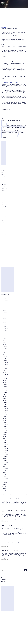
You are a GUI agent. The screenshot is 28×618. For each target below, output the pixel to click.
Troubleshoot (4, 132)
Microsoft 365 (4, 202)
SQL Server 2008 (4, 220)
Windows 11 (4, 135)
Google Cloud (23, 125)
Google (18, 125)
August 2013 (3, 432)
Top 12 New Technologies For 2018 (10, 61)
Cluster (20, 122)
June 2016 (3, 380)
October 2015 (3, 388)
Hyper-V (12, 127)
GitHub (15, 125)
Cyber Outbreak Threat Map (6, 255)
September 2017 (4, 366)
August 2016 (3, 378)
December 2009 (4, 468)
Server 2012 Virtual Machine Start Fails (9, 550)
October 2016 (3, 376)
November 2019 (4, 330)
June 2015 (3, 396)
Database (14, 123)
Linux (2, 198)
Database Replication (21, 123)
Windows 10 (21, 134)
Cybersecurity (9, 123)
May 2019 (3, 342)
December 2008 (4, 478)
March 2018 (3, 356)
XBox (2, 250)
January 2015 (3, 406)
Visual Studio (16, 132)
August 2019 (3, 336)
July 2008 (3, 484)
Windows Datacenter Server (12, 135)
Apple (2, 172)
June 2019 (3, 340)
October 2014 (3, 412)
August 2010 (3, 464)
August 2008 (3, 482)
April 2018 (3, 354)
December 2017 (4, 362)
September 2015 (4, 390)
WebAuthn (4, 134)
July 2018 (3, 352)
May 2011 (3, 458)
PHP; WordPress (5, 130)
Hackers (8, 127)
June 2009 (3, 470)
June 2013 (3, 436)
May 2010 (3, 466)
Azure (17, 120)
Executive (3, 190)
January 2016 (3, 386)
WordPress (4, 137)
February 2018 (4, 358)
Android (3, 120)
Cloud (2, 180)
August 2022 (3, 302)
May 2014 (3, 420)
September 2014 (4, 414)
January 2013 (3, 446)
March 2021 (3, 312)
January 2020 (3, 326)
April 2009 (3, 474)
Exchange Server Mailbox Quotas (8, 496)
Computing (3, 182)
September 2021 (4, 308)
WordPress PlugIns (4, 248)
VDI (2, 228)
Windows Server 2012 (5, 242)
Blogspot (6, 122)
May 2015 (3, 398)
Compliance (4, 123)
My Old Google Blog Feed (6, 494)
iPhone (23, 127)
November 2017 (4, 364)
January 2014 (3, 426)
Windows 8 (3, 238)
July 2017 (3, 370)
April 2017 (3, 372)
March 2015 (3, 402)
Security (2, 214)
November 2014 (4, 410)
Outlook (2, 210)
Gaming (2, 192)
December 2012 (4, 448)
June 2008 (3, 486)
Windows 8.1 (16, 134)
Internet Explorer (18, 127)
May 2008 (3, 488)
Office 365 (3, 208)
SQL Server (19, 130)
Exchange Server (10, 125)
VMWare (21, 132)
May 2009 (3, 472)
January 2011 (3, 460)
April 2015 (3, 400)
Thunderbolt (3, 222)
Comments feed (3, 579)
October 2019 (3, 332)
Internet (2, 196)
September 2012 (4, 454)
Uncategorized (4, 224)
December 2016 (4, 374)
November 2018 (4, 348)
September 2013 (4, 430)
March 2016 (3, 384)
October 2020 (3, 314)
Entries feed (3, 577)
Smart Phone (3, 218)
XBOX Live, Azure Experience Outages (9, 525)
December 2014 (4, 408)
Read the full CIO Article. (5, 109)
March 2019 (3, 346)
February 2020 (4, 324)
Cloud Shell (16, 122)
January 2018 (3, 360)
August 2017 (3, 368)
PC (2, 212)
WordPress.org (3, 581)
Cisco (2, 178)
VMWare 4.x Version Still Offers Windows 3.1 (10, 540)
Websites (8, 134)
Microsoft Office (4, 204)
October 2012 (3, 452)
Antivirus (13, 120)
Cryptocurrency (4, 184)
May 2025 (3, 296)
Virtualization (3, 230)
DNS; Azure (4, 125)
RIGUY (7, 3)
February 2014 (4, 424)
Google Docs (4, 127)
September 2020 (4, 316)
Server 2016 (3, 216)
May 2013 (3, 438)
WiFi (12, 134)
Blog (3, 122)
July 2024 (3, 298)
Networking (3, 206)
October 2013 (3, 428)
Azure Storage (21, 120)
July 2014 (3, 416)
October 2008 (3, 480)
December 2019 (4, 328)
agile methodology (17, 91)
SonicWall (14, 130)
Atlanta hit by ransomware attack (9, 28)
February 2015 (4, 404)
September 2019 (4, 334)
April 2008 (3, 490)
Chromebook (11, 122)
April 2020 (3, 322)
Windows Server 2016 (5, 244)
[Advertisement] (14, 16)
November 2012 (4, 450)
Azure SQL (3, 176)
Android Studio (8, 120)
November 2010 (4, 462)
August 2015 (3, 392)
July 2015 (3, 394)
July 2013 (3, 434)
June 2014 (3, 418)
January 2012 (3, 456)
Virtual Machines (10, 132)
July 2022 (3, 304)
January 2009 (3, 476)
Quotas (10, 130)
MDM (2, 200)
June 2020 (3, 318)
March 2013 (3, 442)
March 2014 (3, 422)
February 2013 (4, 444)
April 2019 (3, 344)
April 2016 (3, 382)
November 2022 (4, 300)
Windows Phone (21, 135)
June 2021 (3, 310)
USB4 (2, 226)
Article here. (3, 56)
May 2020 (3, 320)
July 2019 (3, 338)
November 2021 (4, 306)
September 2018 (4, 350)
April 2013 (3, 440)
